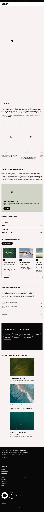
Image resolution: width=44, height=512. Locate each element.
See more (4, 457)
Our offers (3, 479)
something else (7, 340)
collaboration (7, 337)
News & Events (4, 483)
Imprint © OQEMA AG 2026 (11, 502)
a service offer (36, 334)
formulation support (26, 334)
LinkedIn (24, 477)
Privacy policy (3, 502)
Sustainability (4, 481)
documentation (16, 337)
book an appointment (27, 337)
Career (2, 485)
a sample (16, 334)
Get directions (5, 471)
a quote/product (8, 334)
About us (3, 477)
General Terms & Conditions (21, 502)
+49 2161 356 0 (4, 473)
